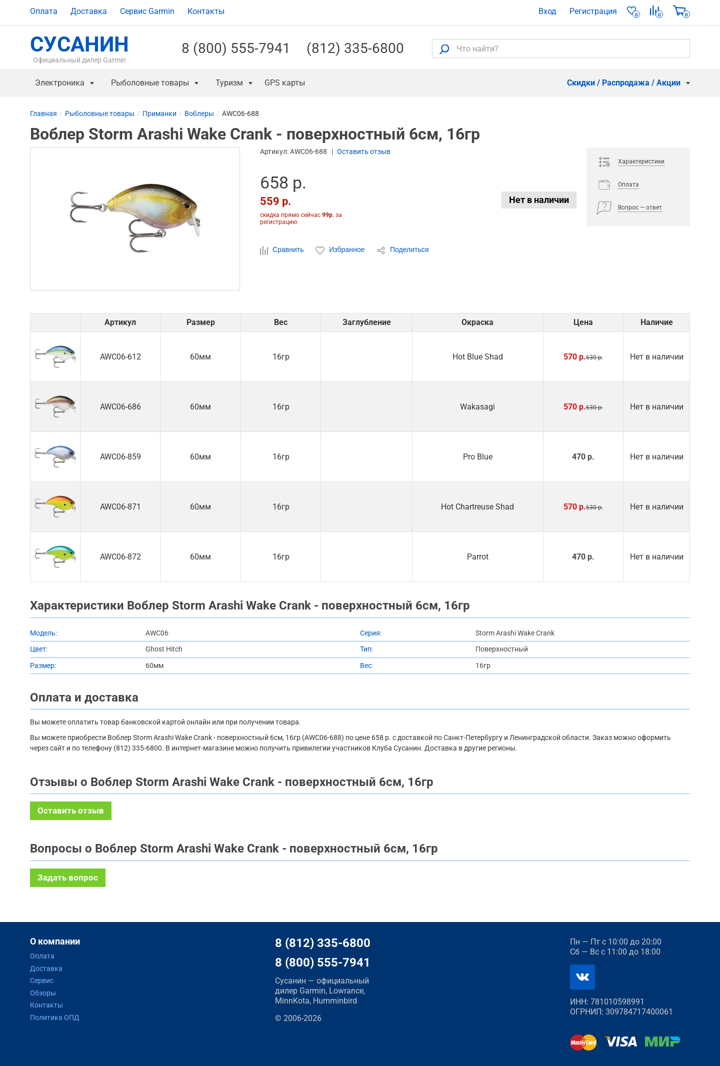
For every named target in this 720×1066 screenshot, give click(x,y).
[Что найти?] (561, 48)
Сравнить (283, 250)
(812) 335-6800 (355, 48)
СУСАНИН (79, 48)
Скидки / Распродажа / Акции (623, 83)
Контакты (206, 11)
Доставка (88, 11)
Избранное (341, 250)
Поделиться (402, 250)
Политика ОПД (55, 1018)
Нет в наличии (539, 199)
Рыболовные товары (150, 83)
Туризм (229, 83)
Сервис (42, 980)
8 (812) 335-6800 (322, 943)
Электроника (59, 83)
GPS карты (284, 83)
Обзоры (43, 993)
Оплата (44, 11)
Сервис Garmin (147, 11)
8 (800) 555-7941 (236, 48)
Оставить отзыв (363, 152)
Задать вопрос (68, 877)
